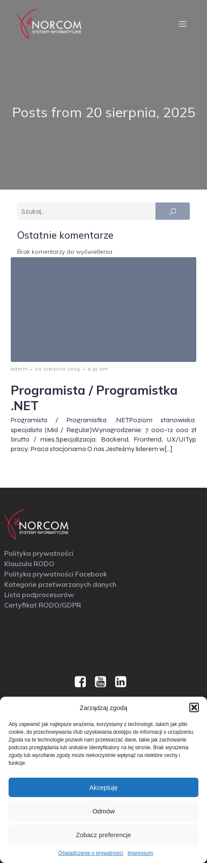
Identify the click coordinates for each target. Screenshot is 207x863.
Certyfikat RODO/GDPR (42, 605)
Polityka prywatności (38, 553)
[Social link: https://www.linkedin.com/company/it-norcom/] (124, 682)
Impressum (140, 853)
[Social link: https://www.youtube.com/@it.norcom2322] (104, 682)
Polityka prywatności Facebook (55, 574)
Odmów (103, 811)
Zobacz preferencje (103, 834)
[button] (194, 707)
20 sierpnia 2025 (58, 369)
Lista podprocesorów (39, 594)
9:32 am (98, 369)
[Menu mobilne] (182, 23)
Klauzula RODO (29, 563)
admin (19, 369)
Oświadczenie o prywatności (90, 853)
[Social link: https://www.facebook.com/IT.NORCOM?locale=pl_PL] (83, 682)
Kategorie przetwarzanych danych (60, 584)
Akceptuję (103, 787)
